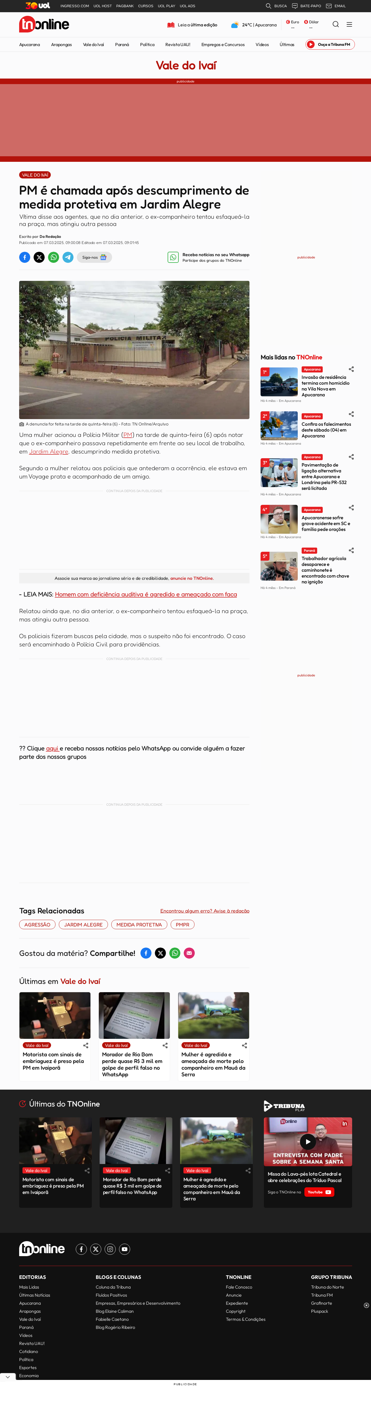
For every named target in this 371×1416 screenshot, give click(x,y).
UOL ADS (187, 6)
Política (147, 44)
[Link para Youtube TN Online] (124, 1249)
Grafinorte (321, 1303)
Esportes (28, 1367)
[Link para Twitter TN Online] (95, 1249)
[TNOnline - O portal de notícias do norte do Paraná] (44, 25)
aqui (53, 748)
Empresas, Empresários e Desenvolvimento (138, 1303)
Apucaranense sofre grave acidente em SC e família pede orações (326, 523)
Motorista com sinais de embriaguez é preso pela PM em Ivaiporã (53, 1061)
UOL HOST (103, 6)
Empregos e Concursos (223, 44)
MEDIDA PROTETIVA (139, 924)
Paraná (122, 44)
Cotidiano (28, 1351)
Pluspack (319, 1311)
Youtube (319, 1192)
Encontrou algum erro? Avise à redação (204, 910)
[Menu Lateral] (349, 24)
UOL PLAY (166, 6)
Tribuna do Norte (327, 1287)
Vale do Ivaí (93, 44)
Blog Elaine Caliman (115, 1311)
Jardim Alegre (48, 451)
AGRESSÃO (37, 924)
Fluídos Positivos (111, 1295)
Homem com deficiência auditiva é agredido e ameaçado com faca (146, 594)
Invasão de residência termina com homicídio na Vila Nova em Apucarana (326, 385)
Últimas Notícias (34, 1295)
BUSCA (276, 6)
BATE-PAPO (306, 6)
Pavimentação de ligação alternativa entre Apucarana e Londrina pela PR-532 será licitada (324, 476)
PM (127, 434)
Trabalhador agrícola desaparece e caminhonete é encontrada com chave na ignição (325, 569)
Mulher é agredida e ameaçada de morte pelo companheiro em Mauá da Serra (213, 1064)
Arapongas (61, 44)
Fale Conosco (239, 1287)
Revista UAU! (177, 44)
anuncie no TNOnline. (192, 578)
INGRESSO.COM (74, 6)
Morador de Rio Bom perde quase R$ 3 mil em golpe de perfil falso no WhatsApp (132, 1064)
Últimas (287, 44)
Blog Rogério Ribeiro (115, 1327)
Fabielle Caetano (112, 1319)
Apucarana (29, 44)
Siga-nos (94, 257)
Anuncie (234, 1295)
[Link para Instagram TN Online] (110, 1249)
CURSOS (145, 6)
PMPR (182, 924)
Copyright (236, 1311)
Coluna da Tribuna (113, 1287)
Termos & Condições (246, 1319)
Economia (29, 1375)
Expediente (237, 1303)
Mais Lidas (29, 1287)
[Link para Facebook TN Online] (81, 1249)
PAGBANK (125, 6)
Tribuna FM (322, 1295)
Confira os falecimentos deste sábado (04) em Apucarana (326, 430)
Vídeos (262, 44)
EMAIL (335, 6)
